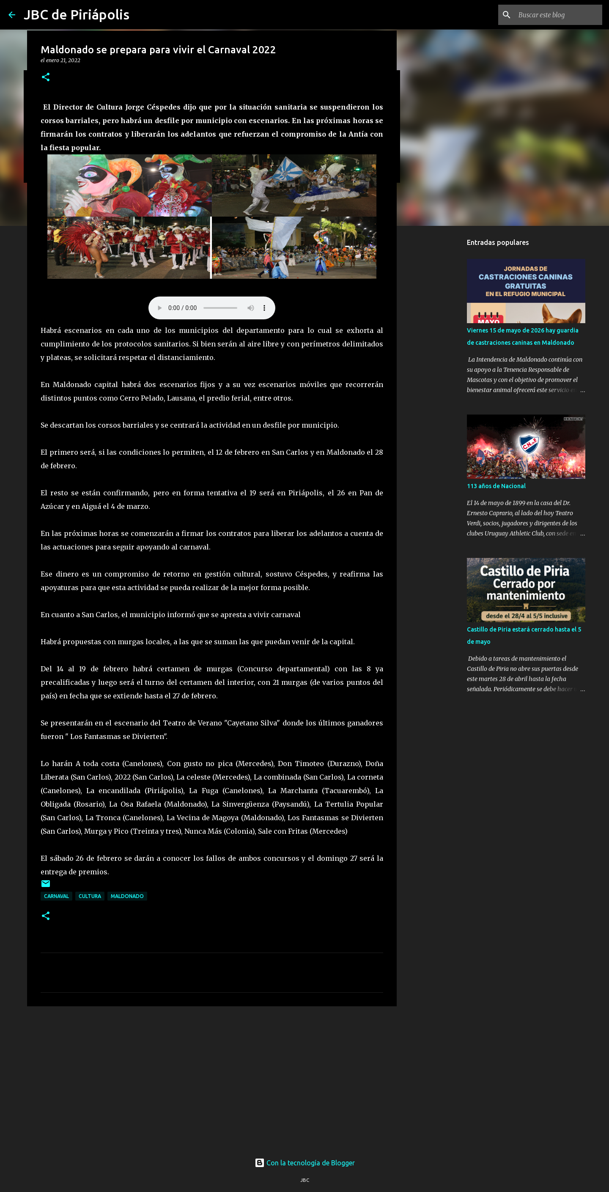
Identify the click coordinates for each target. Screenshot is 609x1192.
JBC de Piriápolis (76, 14)
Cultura (90, 896)
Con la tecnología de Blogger (305, 1163)
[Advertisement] (212, 1078)
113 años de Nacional (496, 486)
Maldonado (127, 896)
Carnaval (56, 896)
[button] (46, 77)
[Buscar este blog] (557, 15)
